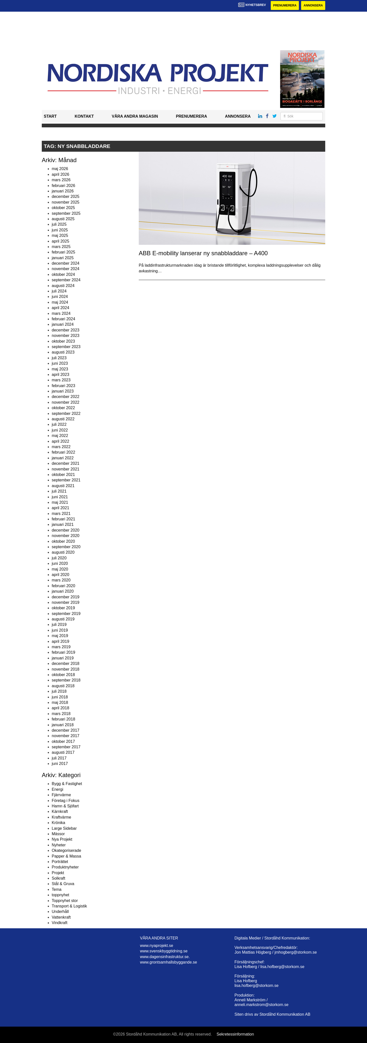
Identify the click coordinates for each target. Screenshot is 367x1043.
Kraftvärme (61, 817)
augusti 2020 (63, 552)
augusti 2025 (63, 219)
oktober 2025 (63, 208)
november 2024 (65, 269)
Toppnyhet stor (65, 901)
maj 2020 (60, 569)
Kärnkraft (60, 811)
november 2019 (65, 602)
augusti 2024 (63, 286)
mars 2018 (61, 714)
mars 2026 (61, 180)
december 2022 (65, 397)
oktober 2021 (63, 474)
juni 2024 (60, 296)
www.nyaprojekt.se (156, 945)
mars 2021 (61, 513)
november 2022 (65, 402)
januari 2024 (63, 324)
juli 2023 (59, 358)
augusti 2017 (63, 752)
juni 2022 (60, 430)
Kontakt (84, 116)
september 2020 (66, 547)
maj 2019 (60, 636)
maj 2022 (60, 435)
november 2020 (65, 536)
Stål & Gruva (63, 884)
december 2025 (65, 196)
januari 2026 (63, 191)
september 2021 (66, 480)
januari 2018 (63, 725)
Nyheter (59, 845)
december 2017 (65, 730)
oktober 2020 (63, 541)
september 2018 (66, 680)
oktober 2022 (63, 408)
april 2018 (60, 708)
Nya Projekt (62, 839)
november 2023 (65, 335)
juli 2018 (59, 691)
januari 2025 (63, 258)
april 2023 (60, 374)
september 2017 (66, 747)
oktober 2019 (63, 608)
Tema (56, 889)
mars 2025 (61, 247)
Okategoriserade (66, 850)
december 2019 (65, 597)
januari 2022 (63, 458)
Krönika (58, 823)
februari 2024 (63, 319)
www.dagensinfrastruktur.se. (165, 957)
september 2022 (66, 413)
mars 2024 (61, 313)
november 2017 (65, 736)
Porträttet (60, 862)
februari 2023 (63, 386)
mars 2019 (61, 647)
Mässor (58, 834)
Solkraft (58, 878)
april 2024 (60, 308)
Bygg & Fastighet (67, 784)
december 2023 (65, 330)
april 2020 (60, 575)
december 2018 (65, 663)
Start (50, 116)
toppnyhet (60, 895)
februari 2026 (63, 185)
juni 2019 (60, 630)
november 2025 (65, 202)
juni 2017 (60, 763)
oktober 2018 (63, 675)
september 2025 (66, 213)
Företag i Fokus (65, 800)
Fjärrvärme (61, 795)
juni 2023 (60, 363)
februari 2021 (63, 519)
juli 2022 (59, 424)
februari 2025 (63, 252)
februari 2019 (63, 652)
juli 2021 (59, 491)
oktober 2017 (63, 741)
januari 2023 (63, 391)
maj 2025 (60, 235)
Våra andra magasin (135, 116)
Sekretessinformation (235, 1034)
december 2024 (65, 263)
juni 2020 (60, 563)
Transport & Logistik (69, 906)
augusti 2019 (63, 619)
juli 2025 (59, 224)
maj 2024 (60, 302)
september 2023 (66, 347)
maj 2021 (60, 502)
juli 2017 (59, 758)
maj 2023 (60, 369)
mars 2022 (61, 447)
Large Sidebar (64, 828)
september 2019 (66, 613)
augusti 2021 (63, 486)
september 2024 (66, 280)
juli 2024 (59, 291)
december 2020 (65, 530)
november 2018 (65, 669)
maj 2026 (60, 169)
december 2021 (65, 463)
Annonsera (313, 5)
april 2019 (60, 641)
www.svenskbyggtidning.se (163, 951)
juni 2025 (60, 230)
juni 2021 (60, 497)
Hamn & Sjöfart (65, 806)
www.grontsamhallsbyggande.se (168, 962)
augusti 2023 (63, 352)
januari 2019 (63, 658)
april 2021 (60, 508)
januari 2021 (63, 524)
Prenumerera (284, 5)
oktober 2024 (63, 274)
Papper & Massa (66, 856)
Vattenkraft (61, 917)
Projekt (58, 873)
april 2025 (60, 241)
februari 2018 (63, 719)
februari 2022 (63, 452)
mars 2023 (61, 380)
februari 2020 (63, 586)
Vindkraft (59, 923)
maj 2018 (60, 702)
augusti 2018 (63, 686)
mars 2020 (61, 580)
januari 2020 (63, 591)
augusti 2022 (63, 419)
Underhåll (60, 911)
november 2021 (65, 469)
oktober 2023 (63, 341)
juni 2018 (60, 697)
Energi (57, 789)
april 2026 (60, 174)
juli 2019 (59, 624)
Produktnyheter (65, 867)
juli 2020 (59, 558)
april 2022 (60, 441)
